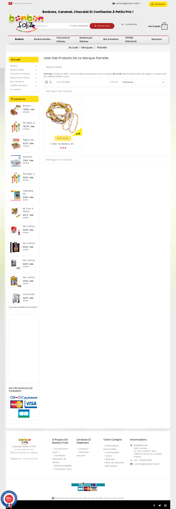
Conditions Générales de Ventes (59, 459)
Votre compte (112, 439)
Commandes (112, 452)
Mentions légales (63, 465)
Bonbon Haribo (17, 69)
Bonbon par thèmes (20, 77)
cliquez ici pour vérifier (114, 498)
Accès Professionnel (23, 3)
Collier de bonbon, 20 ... (63, 144)
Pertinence (144, 82)
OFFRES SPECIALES (18, 85)
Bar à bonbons (17, 81)
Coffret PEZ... (29, 294)
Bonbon (14, 65)
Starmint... (28, 156)
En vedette (15, 89)
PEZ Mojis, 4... (29, 173)
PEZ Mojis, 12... (29, 122)
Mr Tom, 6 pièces (28, 210)
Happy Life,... (29, 139)
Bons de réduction (115, 462)
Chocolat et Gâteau (20, 73)
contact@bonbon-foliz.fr (147, 464)
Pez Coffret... (29, 226)
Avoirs (109, 455)
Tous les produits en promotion (23, 308)
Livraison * (84, 448)
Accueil (15, 59)
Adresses (110, 459)
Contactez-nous (63, 469)
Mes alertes (111, 466)
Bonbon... (27, 105)
